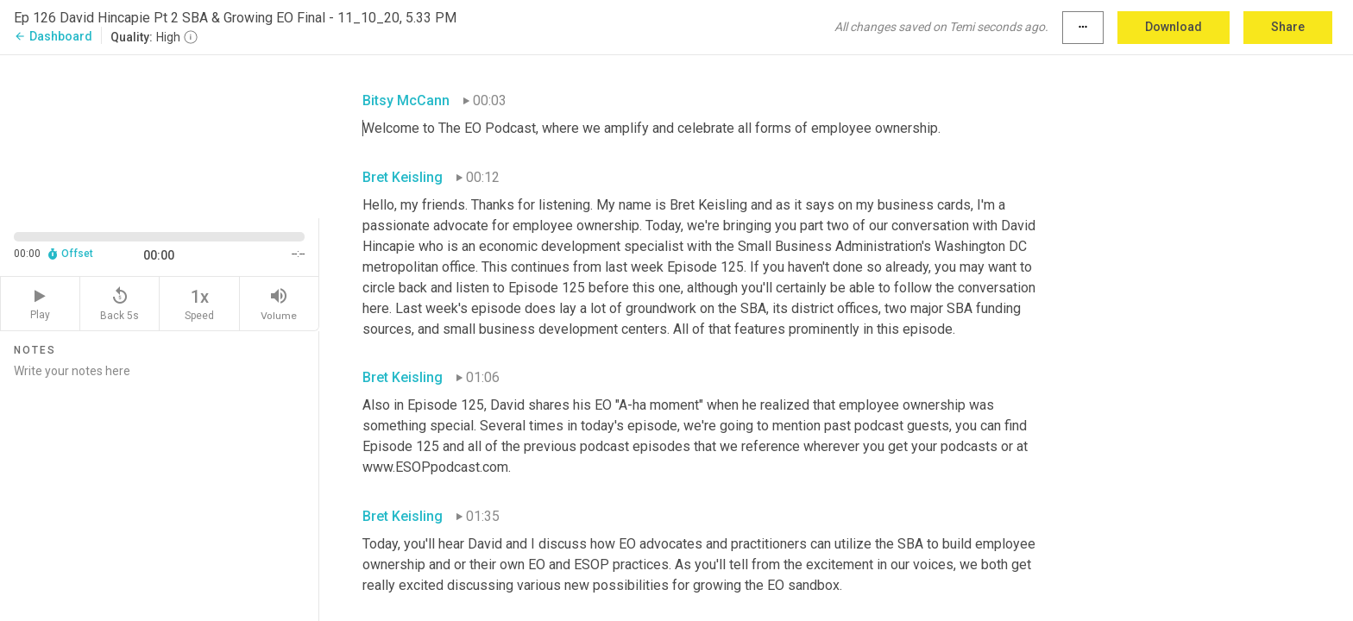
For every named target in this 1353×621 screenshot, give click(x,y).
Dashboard (53, 36)
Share (1288, 27)
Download (1173, 27)
